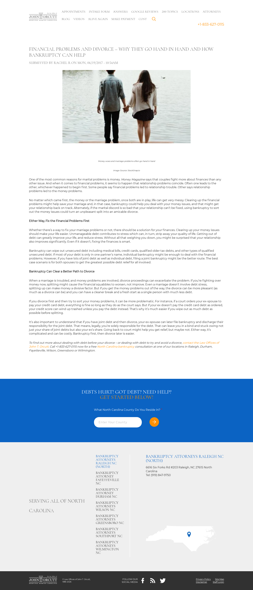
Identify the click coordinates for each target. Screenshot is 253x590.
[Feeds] (153, 580)
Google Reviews (144, 12)
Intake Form (99, 12)
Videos (79, 19)
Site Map (219, 579)
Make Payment (123, 19)
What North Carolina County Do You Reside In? (128, 409)
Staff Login (218, 582)
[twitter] (163, 580)
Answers (120, 12)
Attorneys (212, 12)
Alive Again (98, 19)
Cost (143, 19)
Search (155, 20)
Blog (66, 19)
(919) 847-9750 (161, 475)
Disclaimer (201, 582)
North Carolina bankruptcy (115, 346)
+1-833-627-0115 (211, 24)
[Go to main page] (43, 17)
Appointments (73, 12)
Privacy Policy (203, 579)
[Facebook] (143, 580)
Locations (190, 12)
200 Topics (170, 12)
